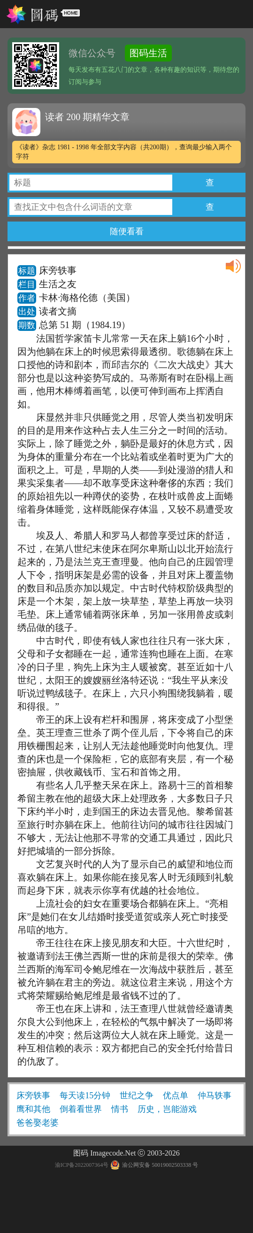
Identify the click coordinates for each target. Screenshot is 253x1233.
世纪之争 (136, 1095)
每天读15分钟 (85, 1095)
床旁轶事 (33, 1095)
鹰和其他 (33, 1109)
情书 (119, 1109)
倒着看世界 (81, 1109)
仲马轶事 (214, 1095)
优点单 (175, 1095)
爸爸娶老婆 (37, 1122)
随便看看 (127, 231)
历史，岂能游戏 (167, 1109)
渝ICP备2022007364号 (82, 1165)
